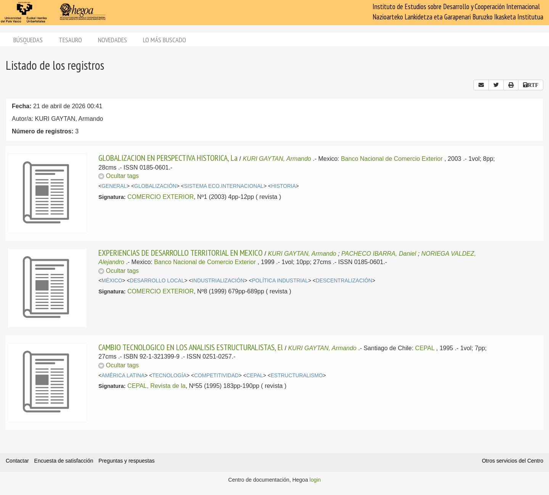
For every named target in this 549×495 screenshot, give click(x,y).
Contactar (17, 461)
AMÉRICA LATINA (122, 375)
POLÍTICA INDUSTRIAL (280, 281)
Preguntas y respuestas (126, 461)
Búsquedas (28, 39)
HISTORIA (283, 186)
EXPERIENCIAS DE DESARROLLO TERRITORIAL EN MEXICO (180, 252)
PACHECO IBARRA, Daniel (378, 253)
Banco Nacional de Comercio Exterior (392, 158)
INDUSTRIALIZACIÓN (218, 281)
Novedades (112, 39)
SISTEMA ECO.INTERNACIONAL (224, 186)
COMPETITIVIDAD (216, 375)
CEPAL (425, 348)
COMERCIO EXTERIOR (160, 197)
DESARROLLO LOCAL (157, 281)
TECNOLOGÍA (169, 375)
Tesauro (70, 39)
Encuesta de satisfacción (63, 461)
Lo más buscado (164, 39)
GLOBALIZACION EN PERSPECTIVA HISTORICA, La (168, 157)
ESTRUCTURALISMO (297, 375)
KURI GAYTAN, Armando (277, 158)
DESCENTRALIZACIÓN (344, 281)
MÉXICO (111, 281)
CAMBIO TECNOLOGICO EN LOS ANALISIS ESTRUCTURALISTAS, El (190, 347)
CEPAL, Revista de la (156, 386)
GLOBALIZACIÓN (155, 186)
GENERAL (114, 186)
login (315, 480)
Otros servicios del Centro (512, 461)
